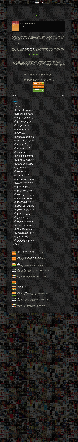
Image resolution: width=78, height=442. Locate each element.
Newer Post (16, 98)
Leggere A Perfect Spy (20, 255)
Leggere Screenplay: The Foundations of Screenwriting (23, 427)
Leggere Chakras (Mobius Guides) (22, 325)
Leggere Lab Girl (19, 221)
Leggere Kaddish (21, 392)
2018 (16, 106)
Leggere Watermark (19, 149)
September (18, 339)
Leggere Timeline (19, 252)
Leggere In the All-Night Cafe (21, 151)
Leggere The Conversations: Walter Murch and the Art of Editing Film (23, 355)
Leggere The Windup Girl (23, 418)
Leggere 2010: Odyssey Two (21, 176)
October (17, 337)
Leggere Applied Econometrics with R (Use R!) (26, 16)
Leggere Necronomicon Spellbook (22, 336)
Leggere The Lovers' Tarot (20, 137)
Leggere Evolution (19, 143)
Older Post (60, 98)
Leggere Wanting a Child (22, 400)
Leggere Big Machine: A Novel (21, 182)
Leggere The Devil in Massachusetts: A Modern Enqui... (21, 281)
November (18, 110)
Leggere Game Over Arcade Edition (22, 210)
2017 (16, 107)
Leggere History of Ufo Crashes (21, 111)
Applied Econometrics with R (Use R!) (29, 50)
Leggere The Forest (19, 233)
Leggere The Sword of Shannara (22, 311)
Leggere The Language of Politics (22, 214)
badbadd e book (39, 2)
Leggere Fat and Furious (20, 220)
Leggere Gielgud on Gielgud (21, 292)
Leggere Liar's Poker (19, 130)
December (18, 109)
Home (39, 6)
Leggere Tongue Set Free (23, 383)
